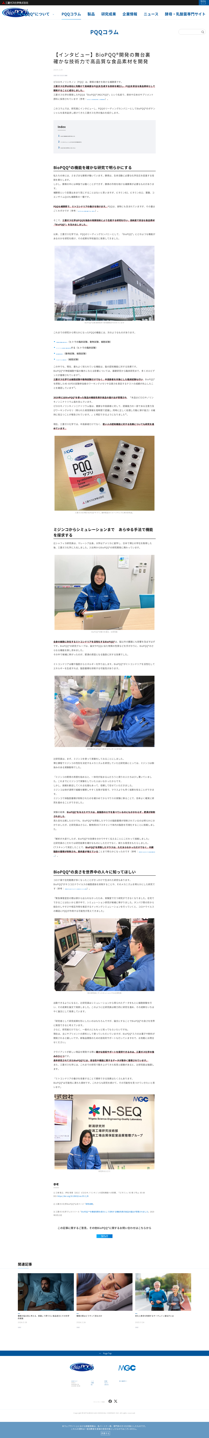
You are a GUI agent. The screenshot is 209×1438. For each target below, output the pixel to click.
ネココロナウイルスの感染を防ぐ (73, 357)
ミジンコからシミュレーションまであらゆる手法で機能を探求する (94, 139)
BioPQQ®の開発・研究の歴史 (60, 1405)
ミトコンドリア (77, 71)
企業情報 (150, 12)
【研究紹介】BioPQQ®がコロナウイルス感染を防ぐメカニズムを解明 (100, 886)
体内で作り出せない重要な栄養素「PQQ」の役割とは (105, 208)
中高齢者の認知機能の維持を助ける (74, 339)
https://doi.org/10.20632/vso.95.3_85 (74, 1193)
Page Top (104, 1361)
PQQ (66, 71)
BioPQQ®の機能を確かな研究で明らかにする (83, 133)
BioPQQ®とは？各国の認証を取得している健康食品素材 (115, 96)
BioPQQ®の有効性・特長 (58, 1401)
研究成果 (134, 12)
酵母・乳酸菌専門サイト (192, 12)
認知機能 (88, 71)
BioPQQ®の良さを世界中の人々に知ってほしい (84, 144)
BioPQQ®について (77, 12)
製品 (119, 12)
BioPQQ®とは (53, 1396)
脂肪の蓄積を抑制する (67, 351)
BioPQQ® (58, 71)
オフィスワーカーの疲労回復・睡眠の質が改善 (79, 345)
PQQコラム (104, 12)
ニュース (167, 12)
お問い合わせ (191, 2)
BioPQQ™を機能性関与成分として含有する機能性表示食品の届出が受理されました (116, 1209)
